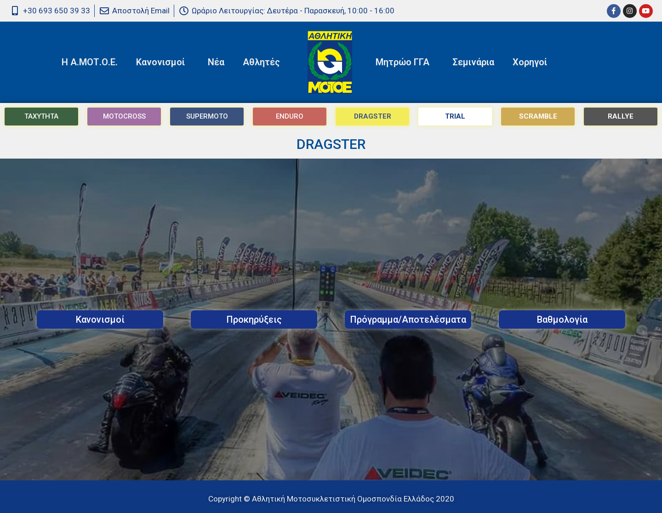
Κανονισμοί (162, 62)
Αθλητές (264, 62)
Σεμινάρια (473, 62)
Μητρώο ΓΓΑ (405, 62)
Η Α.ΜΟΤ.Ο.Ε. (90, 62)
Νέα (216, 62)
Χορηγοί (530, 62)
